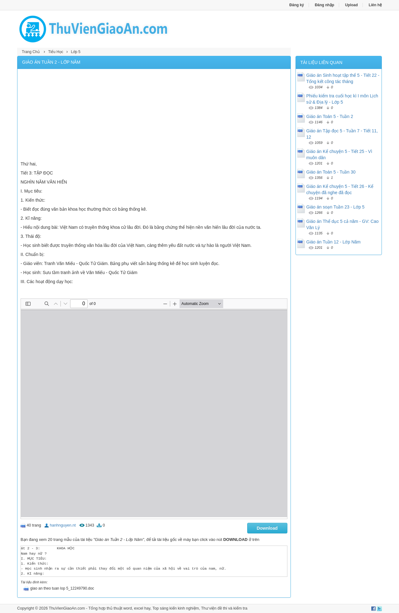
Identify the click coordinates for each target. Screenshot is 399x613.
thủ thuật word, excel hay (128, 608)
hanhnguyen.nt (63, 525)
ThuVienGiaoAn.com (67, 608)
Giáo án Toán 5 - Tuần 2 (329, 116)
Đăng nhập (324, 5)
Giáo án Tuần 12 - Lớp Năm (333, 241)
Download (267, 528)
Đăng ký (296, 5)
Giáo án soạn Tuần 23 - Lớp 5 (335, 206)
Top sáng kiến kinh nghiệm (175, 608)
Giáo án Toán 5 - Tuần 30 (331, 171)
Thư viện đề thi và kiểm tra (224, 608)
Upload (351, 5)
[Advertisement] (154, 115)
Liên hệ (375, 5)
